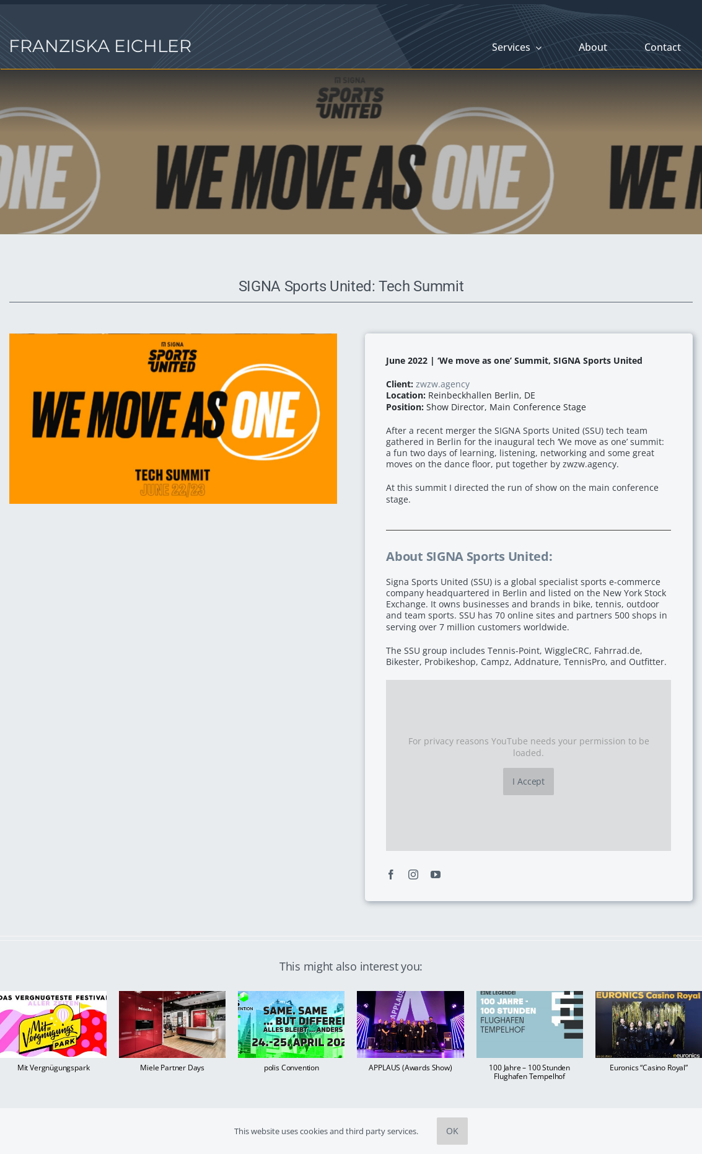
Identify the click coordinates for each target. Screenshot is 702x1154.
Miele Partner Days (172, 1067)
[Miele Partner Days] (172, 997)
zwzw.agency (443, 384)
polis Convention (291, 1067)
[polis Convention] (291, 997)
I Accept (528, 781)
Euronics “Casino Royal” (649, 1067)
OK (452, 1131)
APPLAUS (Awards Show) (410, 1067)
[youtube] (436, 874)
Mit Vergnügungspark (53, 1067)
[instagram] (413, 874)
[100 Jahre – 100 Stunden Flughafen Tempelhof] (529, 997)
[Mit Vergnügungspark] (53, 997)
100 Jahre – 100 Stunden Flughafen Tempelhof (529, 1071)
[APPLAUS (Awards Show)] (410, 997)
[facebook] (391, 874)
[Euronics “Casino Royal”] (648, 997)
